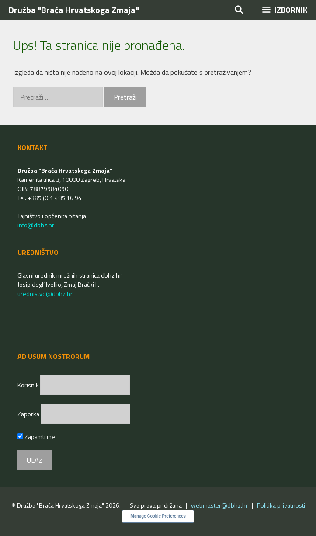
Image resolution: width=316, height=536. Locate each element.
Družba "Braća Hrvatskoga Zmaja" (74, 10)
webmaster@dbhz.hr (219, 505)
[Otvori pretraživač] (239, 10)
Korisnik (28, 385)
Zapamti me (36, 436)
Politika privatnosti (281, 505)
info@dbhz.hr (35, 225)
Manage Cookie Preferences (158, 516)
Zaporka (29, 413)
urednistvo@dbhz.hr (45, 293)
